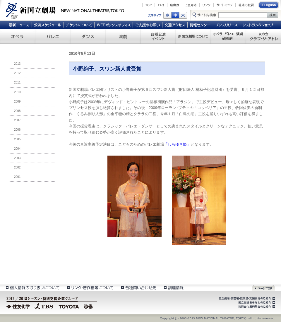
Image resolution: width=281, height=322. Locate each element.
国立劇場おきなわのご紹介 (256, 303)
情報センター (200, 25)
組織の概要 (246, 4)
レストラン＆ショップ (258, 25)
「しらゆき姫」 (177, 144)
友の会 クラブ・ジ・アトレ (263, 36)
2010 (17, 92)
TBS (43, 306)
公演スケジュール (48, 25)
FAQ (161, 4)
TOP (149, 4)
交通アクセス (175, 25)
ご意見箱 (190, 4)
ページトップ (263, 287)
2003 (17, 158)
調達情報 (174, 287)
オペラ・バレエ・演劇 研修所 (228, 36)
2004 (17, 148)
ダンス (87, 36)
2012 (17, 73)
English (269, 4)
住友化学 (18, 306)
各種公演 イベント (158, 36)
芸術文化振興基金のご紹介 (256, 307)
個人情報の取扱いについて (32, 287)
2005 (17, 139)
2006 (17, 129)
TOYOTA (69, 306)
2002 (17, 167)
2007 (17, 120)
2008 (17, 111)
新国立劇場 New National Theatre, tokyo (65, 10)
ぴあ (89, 306)
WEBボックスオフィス (114, 25)
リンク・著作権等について (90, 287)
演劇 (122, 36)
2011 (17, 82)
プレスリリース (226, 25)
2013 (17, 63)
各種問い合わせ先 (138, 287)
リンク (206, 4)
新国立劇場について (193, 36)
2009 (17, 101)
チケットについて (79, 25)
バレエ (52, 36)
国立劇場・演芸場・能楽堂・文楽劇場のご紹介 (246, 299)
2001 (17, 176)
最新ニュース (19, 25)
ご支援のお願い (147, 25)
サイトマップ (224, 4)
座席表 (174, 4)
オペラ (17, 36)
